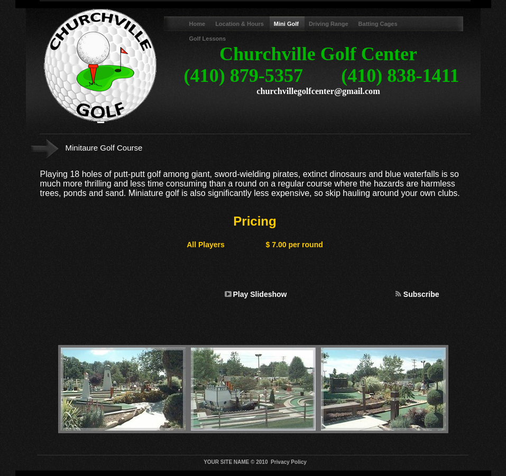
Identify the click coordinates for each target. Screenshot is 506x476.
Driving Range (329, 24)
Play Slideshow (260, 294)
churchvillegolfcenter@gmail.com (318, 91)
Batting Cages (378, 24)
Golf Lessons (207, 38)
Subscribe (421, 294)
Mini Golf (287, 24)
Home (198, 24)
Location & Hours (240, 24)
